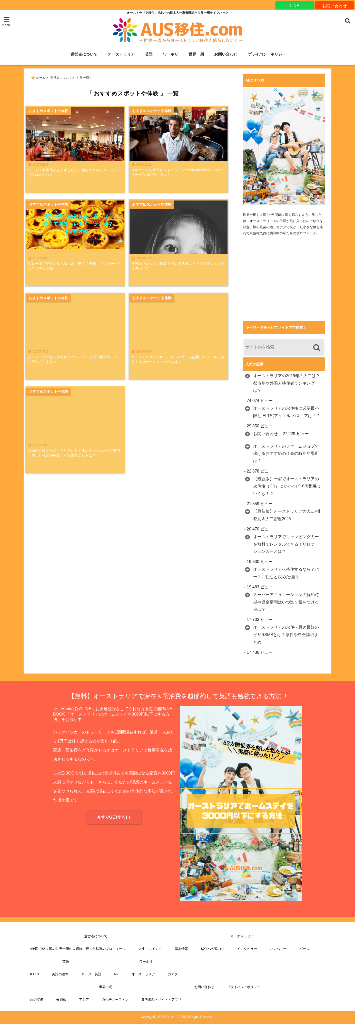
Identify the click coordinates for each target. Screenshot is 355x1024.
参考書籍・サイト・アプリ (161, 1000)
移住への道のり (212, 949)
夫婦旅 (61, 1000)
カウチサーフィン (115, 1000)
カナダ (173, 974)
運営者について (84, 54)
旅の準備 (36, 1000)
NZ (116, 974)
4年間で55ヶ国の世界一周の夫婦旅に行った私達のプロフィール (78, 949)
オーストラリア (121, 54)
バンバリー (278, 949)
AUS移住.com (166, 1017)
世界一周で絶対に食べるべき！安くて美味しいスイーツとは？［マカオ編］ (76, 271)
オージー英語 (91, 974)
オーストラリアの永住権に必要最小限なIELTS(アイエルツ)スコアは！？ (286, 412)
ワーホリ (170, 54)
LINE (294, 5)
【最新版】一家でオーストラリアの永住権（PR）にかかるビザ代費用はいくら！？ (286, 486)
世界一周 (196, 54)
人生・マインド (150, 949)
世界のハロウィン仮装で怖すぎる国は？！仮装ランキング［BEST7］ (182, 271)
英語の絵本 (60, 974)
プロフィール (306, 233)
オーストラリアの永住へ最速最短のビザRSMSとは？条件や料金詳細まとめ (286, 635)
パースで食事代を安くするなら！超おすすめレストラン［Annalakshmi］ (76, 177)
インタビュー (247, 949)
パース (304, 949)
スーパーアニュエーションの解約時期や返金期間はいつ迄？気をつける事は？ (286, 602)
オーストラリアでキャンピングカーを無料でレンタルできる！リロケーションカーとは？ (182, 366)
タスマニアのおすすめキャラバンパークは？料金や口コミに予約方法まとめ (76, 366)
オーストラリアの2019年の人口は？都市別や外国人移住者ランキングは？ (286, 383)
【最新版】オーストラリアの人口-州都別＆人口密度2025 (286, 515)
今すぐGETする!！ (114, 817)
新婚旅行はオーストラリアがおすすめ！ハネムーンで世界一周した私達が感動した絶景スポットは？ (76, 463)
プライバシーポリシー (267, 54)
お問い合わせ (334, 5)
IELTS (34, 974)
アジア (84, 1000)
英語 (149, 54)
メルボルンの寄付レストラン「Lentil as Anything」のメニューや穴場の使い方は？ (176, 177)
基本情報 (181, 949)
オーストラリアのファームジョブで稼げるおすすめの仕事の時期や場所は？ (286, 453)
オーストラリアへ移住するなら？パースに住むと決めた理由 (286, 573)
